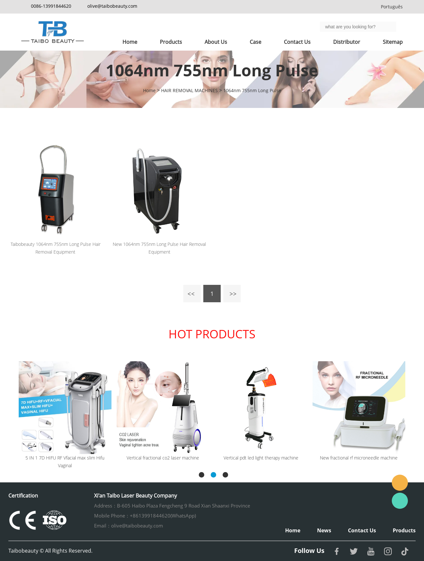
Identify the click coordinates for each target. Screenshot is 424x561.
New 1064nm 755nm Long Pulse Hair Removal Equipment (159, 248)
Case (255, 41)
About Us (216, 41)
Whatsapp (400, 501)
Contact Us (297, 41)
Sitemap (393, 41)
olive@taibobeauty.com (112, 6)
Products (171, 41)
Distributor (346, 41)
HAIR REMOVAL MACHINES (189, 90)
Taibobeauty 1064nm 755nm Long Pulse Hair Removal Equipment (56, 248)
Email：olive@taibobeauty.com (128, 525)
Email (400, 483)
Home (129, 41)
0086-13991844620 (51, 6)
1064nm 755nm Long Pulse (252, 90)
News (324, 530)
